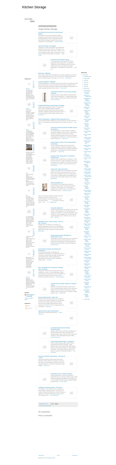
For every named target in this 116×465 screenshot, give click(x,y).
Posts (27, 305)
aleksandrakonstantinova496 (30, 295)
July (85, 80)
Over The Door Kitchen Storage (87, 202)
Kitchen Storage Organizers (87, 172)
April (85, 86)
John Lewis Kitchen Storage (86, 125)
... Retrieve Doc (53, 202)
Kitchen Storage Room (87, 132)
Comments (29, 308)
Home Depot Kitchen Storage (86, 198)
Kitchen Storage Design (87, 149)
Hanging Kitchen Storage (87, 268)
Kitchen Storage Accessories (87, 169)
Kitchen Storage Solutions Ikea (87, 142)
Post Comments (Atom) (49, 457)
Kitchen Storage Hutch (87, 236)
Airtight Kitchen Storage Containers (87, 100)
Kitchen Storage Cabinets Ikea (87, 258)
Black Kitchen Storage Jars (87, 162)
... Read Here (47, 306)
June (85, 82)
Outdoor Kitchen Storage (87, 280)
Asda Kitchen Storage (87, 93)
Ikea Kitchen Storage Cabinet (86, 283)
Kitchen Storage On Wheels (87, 138)
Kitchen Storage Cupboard (87, 276)
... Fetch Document (59, 277)
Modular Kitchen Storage (87, 255)
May (85, 84)
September (86, 76)
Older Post (74, 455)
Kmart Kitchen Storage (87, 129)
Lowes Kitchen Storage (87, 183)
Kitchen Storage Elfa (34, 252)
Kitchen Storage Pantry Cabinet (87, 240)
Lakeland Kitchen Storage (86, 187)
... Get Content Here (54, 395)
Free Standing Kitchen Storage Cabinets (87, 210)
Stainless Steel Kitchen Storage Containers (87, 112)
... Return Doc (64, 138)
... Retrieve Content (58, 41)
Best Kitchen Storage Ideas (87, 96)
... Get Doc (56, 217)
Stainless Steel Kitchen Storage (87, 179)
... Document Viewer (66, 190)
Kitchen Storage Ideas (46, 405)
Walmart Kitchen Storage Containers (87, 104)
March (85, 88)
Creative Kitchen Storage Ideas (87, 176)
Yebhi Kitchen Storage (34, 232)
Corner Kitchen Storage (87, 215)
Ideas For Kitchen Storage (86, 165)
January (86, 299)
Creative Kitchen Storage (87, 252)
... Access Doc (60, 151)
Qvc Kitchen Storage (34, 212)
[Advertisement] (58, 14)
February (86, 90)
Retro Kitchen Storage (87, 108)
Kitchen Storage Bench (34, 147)
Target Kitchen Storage (87, 264)
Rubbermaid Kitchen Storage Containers (87, 272)
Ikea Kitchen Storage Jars (87, 155)
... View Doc (49, 259)
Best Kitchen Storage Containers (87, 291)
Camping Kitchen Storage (86, 295)
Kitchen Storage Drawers (87, 287)
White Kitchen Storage (87, 206)
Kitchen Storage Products (87, 146)
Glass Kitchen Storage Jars (87, 218)
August (85, 78)
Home (58, 455)
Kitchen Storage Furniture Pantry (87, 120)
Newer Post (41, 455)
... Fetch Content (63, 381)
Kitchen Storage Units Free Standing (87, 245)
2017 (84, 74)
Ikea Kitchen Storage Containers (87, 233)
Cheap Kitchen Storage (87, 261)
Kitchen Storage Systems (87, 248)
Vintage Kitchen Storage (87, 221)
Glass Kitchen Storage (87, 117)
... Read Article (67, 78)
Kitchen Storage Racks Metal (87, 191)
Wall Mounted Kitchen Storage (87, 228)
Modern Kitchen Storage (87, 194)
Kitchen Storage (34, 7)
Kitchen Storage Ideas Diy (87, 224)
